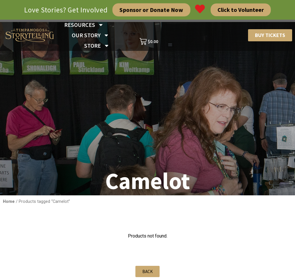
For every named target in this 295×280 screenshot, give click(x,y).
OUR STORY (90, 35)
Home (9, 201)
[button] (170, 45)
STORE (96, 45)
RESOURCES (84, 25)
